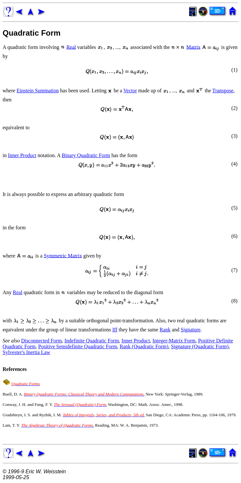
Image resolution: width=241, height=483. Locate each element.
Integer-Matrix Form (174, 340)
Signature (190, 329)
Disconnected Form (41, 340)
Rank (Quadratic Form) (144, 346)
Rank (165, 329)
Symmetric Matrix (63, 255)
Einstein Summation (38, 90)
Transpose (222, 90)
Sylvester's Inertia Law (26, 352)
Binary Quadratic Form (86, 155)
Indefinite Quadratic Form (92, 340)
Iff (114, 329)
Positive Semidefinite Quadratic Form (77, 346)
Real (71, 47)
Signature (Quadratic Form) (200, 346)
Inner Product (22, 155)
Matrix (193, 47)
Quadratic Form (32, 33)
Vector (130, 90)
